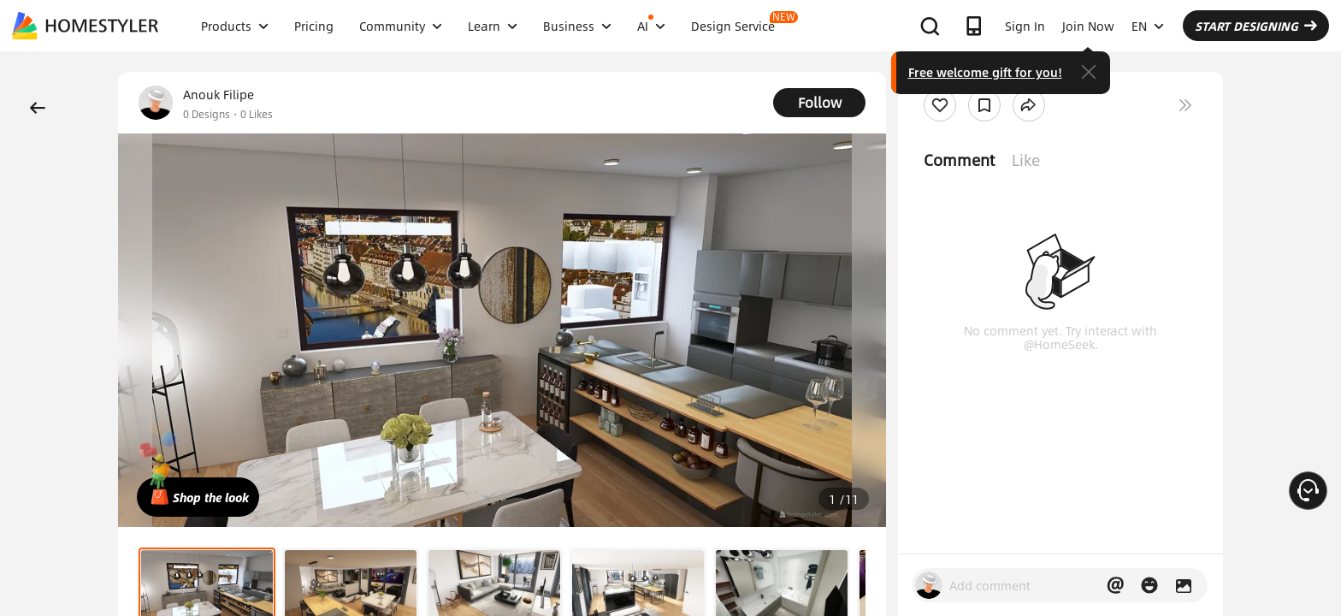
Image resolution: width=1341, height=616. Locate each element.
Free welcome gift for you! (985, 71)
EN (1147, 25)
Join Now (1088, 25)
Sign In (1025, 25)
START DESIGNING (1256, 25)
